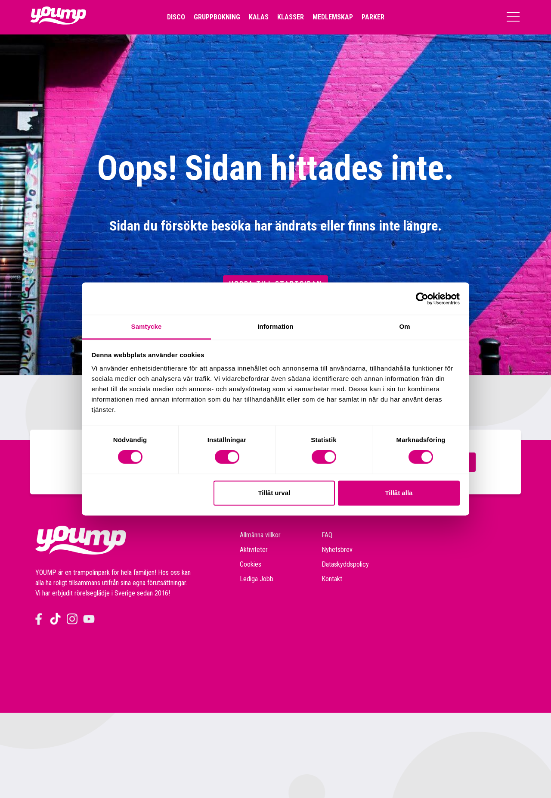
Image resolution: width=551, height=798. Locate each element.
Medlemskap (333, 17)
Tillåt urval (274, 492)
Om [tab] (404, 326)
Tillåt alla (398, 492)
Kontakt (332, 579)
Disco (176, 17)
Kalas (259, 17)
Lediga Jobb (256, 579)
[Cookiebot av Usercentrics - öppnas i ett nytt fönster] (422, 298)
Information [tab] (275, 326)
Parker (373, 17)
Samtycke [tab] (146, 326)
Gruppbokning (217, 17)
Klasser (290, 17)
